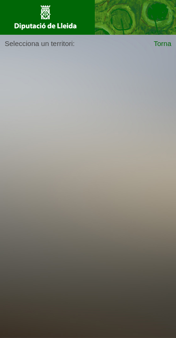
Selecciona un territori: (40, 43)
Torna (162, 43)
